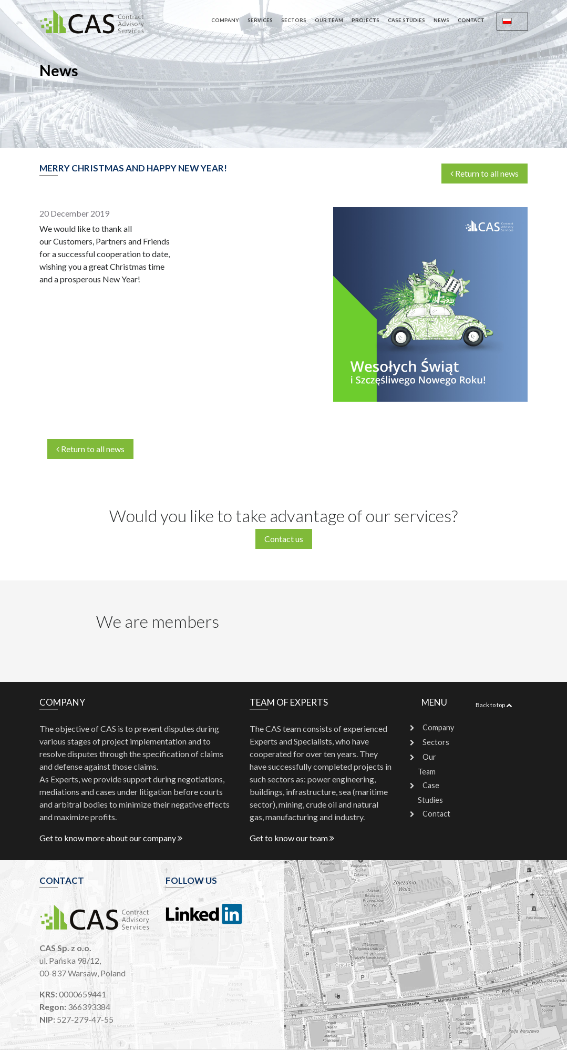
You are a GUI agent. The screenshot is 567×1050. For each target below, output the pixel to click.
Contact (471, 20)
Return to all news (484, 173)
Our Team (329, 20)
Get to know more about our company (110, 838)
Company (225, 20)
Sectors (293, 20)
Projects (365, 20)
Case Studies (406, 20)
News (441, 20)
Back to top (494, 704)
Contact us (283, 539)
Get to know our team (292, 838)
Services (260, 20)
